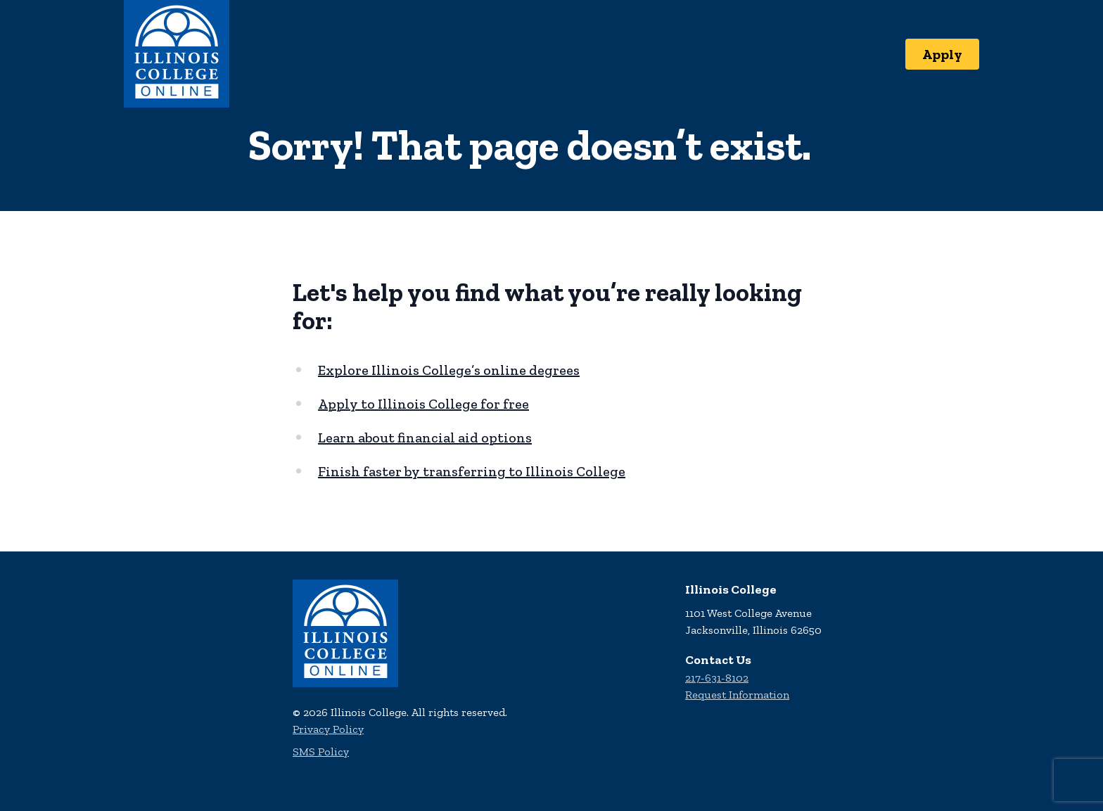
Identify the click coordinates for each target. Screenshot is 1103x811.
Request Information (737, 694)
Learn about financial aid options (425, 437)
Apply (942, 54)
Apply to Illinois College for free (423, 403)
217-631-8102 (716, 677)
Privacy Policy (328, 729)
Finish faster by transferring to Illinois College (471, 471)
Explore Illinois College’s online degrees (449, 370)
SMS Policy (321, 751)
